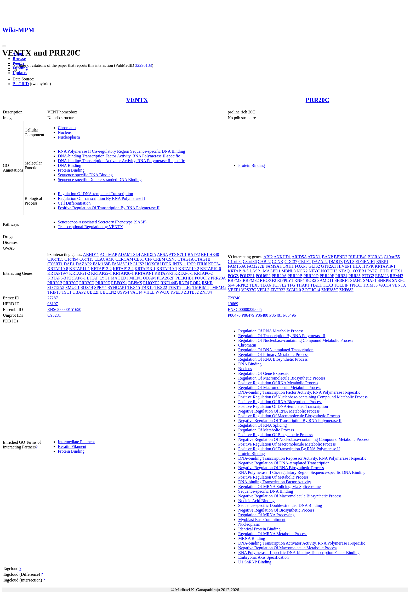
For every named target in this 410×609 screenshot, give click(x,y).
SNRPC (398, 280)
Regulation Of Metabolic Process (266, 430)
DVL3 (349, 261)
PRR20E (102, 283)
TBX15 (133, 287)
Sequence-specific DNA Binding (85, 175)
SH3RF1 (341, 280)
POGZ (233, 275)
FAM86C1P (122, 264)
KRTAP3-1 (144, 273)
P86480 (261, 315)
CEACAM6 (104, 259)
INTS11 (179, 264)
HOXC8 (152, 264)
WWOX (162, 292)
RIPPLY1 (285, 280)
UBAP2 (79, 292)
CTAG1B (202, 259)
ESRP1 (382, 261)
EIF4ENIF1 (365, 261)
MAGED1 (119, 278)
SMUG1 (72, 287)
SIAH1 (356, 280)
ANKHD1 (282, 257)
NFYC (314, 271)
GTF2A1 (328, 266)
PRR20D (86, 283)
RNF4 (184, 283)
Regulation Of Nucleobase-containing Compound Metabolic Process (295, 340)
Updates (20, 72)
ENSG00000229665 (245, 309)
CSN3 (171, 259)
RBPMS (135, 283)
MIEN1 (135, 278)
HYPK (166, 264)
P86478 (234, 315)
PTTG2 (368, 275)
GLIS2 (138, 264)
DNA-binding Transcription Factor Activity (274, 482)
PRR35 (355, 275)
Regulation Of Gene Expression (265, 373)
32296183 (143, 65)
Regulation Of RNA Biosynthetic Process (273, 359)
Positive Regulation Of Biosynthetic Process (275, 434)
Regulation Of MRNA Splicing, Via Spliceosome (279, 486)
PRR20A (218, 278)
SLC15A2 (55, 287)
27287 (52, 298)
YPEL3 (176, 292)
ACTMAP (108, 254)
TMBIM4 (200, 287)
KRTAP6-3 (56, 278)
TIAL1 (316, 285)
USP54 (123, 292)
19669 (233, 303)
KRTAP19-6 (210, 268)
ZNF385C (329, 290)
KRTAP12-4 (123, 268)
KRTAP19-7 (57, 273)
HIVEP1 (344, 266)
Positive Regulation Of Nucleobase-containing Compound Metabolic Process (303, 397)
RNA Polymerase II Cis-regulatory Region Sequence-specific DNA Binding (121, 151)
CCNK (277, 261)
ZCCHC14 (311, 290)
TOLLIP (341, 285)
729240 (234, 298)
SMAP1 (370, 280)
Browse (19, 58)
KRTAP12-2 (101, 268)
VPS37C (248, 290)
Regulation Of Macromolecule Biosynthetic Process (281, 378)
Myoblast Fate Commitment (261, 519)
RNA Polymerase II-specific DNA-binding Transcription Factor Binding (299, 552)
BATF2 (193, 254)
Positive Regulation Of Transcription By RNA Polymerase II (109, 208)
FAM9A (272, 266)
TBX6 (265, 285)
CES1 (139, 259)
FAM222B (255, 266)
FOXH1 (287, 266)
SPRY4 (100, 287)
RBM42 (396, 275)
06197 (52, 303)
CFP (148, 259)
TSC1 (66, 292)
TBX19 (147, 287)
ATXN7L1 (177, 254)
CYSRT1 (55, 264)
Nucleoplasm (69, 137)
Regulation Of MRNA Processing (266, 515)
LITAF (92, 278)
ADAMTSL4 (129, 254)
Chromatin (67, 127)
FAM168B (102, 264)
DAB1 (69, 264)
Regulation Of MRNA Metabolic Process (272, 533)
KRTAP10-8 (57, 268)
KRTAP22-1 (101, 273)
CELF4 (304, 261)
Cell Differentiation (74, 203)
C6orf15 (86, 259)
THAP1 (302, 285)
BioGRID (21, 83)
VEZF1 (234, 290)
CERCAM (124, 259)
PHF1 (385, 271)
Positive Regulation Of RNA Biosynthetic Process (280, 401)
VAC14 (136, 292)
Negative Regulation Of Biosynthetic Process (276, 510)
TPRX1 (355, 285)
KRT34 (214, 264)
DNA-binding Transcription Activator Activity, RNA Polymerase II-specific (121, 160)
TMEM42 (218, 287)
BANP (327, 257)
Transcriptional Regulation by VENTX (90, 226)
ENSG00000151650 (64, 309)
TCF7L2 (279, 285)
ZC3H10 (293, 290)
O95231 (54, 315)
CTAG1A (185, 259)
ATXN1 (314, 257)
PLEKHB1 (184, 278)
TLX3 (328, 285)
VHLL (149, 292)
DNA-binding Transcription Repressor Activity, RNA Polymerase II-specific (302, 458)
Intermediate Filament (76, 442)
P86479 (248, 315)
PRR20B (54, 283)
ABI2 (268, 257)
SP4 (231, 285)
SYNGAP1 (116, 287)
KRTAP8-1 (76, 278)
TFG (291, 285)
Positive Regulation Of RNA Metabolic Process (278, 383)
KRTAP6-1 (183, 273)
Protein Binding (71, 170)
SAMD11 (325, 280)
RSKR (207, 283)
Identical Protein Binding (259, 529)
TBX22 (161, 287)
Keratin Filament (72, 446)
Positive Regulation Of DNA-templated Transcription (283, 406)
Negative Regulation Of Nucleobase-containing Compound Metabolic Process (303, 439)
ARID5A (148, 254)
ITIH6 (202, 264)
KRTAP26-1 (123, 273)
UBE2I (93, 292)
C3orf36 (250, 261)
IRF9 (191, 264)
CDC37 (290, 261)
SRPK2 (242, 285)
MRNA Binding (251, 538)
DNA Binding (69, 165)
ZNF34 (206, 292)
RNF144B (169, 283)
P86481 (275, 315)
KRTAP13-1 (145, 268)
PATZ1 (373, 271)
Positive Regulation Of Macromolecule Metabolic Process (287, 444)
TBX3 (254, 285)
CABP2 (264, 261)
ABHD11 (91, 254)
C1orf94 (71, 259)
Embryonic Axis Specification (263, 557)
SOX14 (87, 287)
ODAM (149, 278)
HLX (357, 266)
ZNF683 (346, 290)
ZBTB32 (191, 292)
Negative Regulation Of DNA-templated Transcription (283, 463)
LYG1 (104, 278)
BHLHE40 (210, 254)
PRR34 (341, 275)
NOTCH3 (329, 271)
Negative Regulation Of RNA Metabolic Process (279, 411)
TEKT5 (174, 287)
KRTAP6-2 (203, 273)
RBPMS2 (251, 280)
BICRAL (375, 257)
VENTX (137, 99)
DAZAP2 (84, 264)
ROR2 (195, 283)
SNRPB (384, 280)
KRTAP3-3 (164, 273)
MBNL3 (288, 271)
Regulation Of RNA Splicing (262, 425)
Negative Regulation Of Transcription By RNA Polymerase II (289, 420)
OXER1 (359, 271)
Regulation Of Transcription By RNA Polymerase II (101, 198)
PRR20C (317, 99)
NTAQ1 (345, 271)
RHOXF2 (151, 283)
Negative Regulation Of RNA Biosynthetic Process (281, 467)
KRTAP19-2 (188, 268)
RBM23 (382, 275)
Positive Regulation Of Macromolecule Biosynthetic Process (289, 416)
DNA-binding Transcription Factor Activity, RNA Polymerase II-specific (119, 156)
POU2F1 (247, 275)
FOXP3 (301, 266)
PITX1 (396, 271)
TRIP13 (54, 292)
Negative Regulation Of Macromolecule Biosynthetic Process (289, 496)
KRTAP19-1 (166, 268)
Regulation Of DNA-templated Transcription (95, 193)
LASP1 (256, 271)
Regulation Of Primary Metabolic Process (273, 354)
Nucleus (64, 132)
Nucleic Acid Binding (256, 500)
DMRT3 (336, 261)
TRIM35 (370, 285)
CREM (159, 259)
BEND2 (341, 257)
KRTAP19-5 (238, 271)
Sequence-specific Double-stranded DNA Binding (99, 179)
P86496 (289, 315)
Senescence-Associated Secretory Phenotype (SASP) (102, 222)
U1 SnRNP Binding (254, 562)
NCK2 (302, 271)
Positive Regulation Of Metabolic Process (273, 477)
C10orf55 (55, 259)
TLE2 (186, 287)
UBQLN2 (108, 292)
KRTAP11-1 (79, 268)
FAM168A (237, 266)
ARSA (162, 254)
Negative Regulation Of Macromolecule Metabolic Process (287, 548)
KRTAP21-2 (79, 273)
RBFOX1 (119, 283)
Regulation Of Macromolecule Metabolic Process (279, 387)
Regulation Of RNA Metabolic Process (271, 331)
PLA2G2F (165, 278)
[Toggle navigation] (4, 46)
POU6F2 (202, 278)
